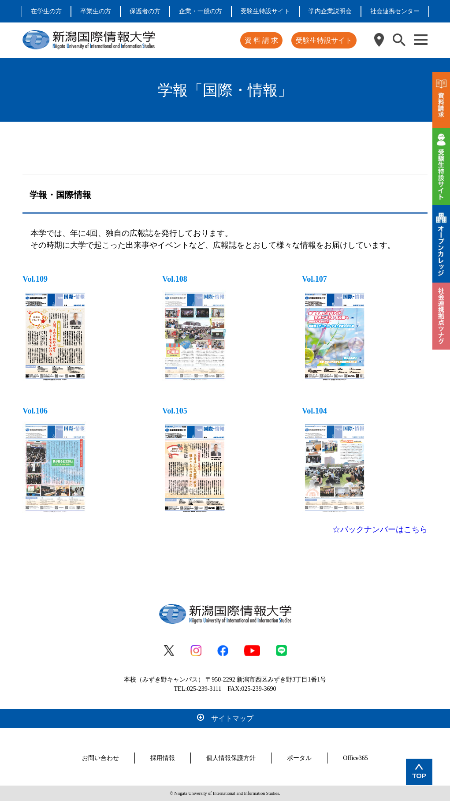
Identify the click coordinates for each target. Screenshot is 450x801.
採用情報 (162, 758)
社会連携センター (395, 11)
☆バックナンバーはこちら (380, 529)
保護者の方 (145, 11)
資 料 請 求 (261, 40)
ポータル (299, 758)
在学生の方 (46, 11)
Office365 (355, 758)
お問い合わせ (100, 758)
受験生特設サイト (265, 11)
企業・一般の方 (200, 11)
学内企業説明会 (330, 11)
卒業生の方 (95, 11)
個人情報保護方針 (231, 758)
